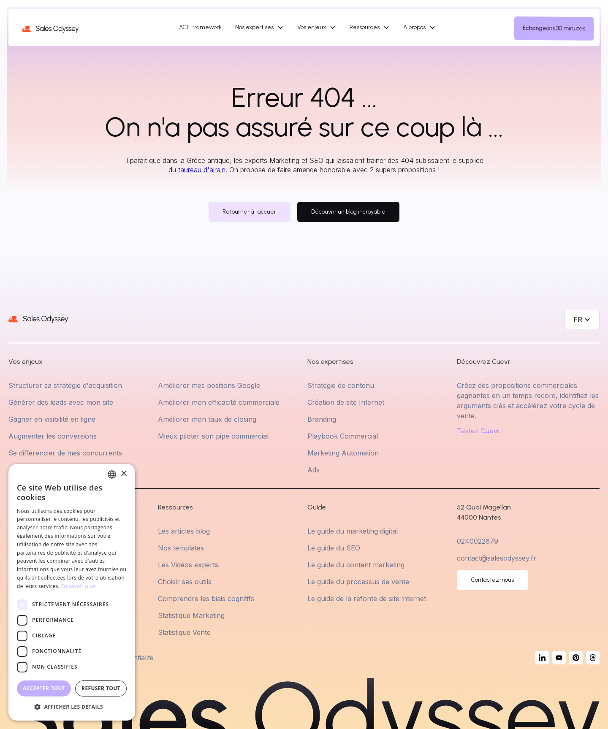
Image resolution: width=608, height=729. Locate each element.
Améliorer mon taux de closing (207, 419)
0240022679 (477, 541)
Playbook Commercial (342, 436)
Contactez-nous (492, 579)
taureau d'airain (201, 169)
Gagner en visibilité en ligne (51, 419)
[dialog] (71, 592)
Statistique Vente (184, 632)
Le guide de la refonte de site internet (366, 598)
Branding (321, 419)
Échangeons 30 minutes (554, 28)
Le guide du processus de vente (358, 581)
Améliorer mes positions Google (209, 385)
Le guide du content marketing (355, 565)
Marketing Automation (343, 453)
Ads (313, 470)
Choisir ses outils (185, 581)
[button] (259, 27)
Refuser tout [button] (100, 688)
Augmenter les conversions (52, 436)
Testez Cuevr (478, 431)
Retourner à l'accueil (250, 211)
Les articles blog (184, 531)
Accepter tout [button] (44, 688)
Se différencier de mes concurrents (65, 453)
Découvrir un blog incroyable (348, 211)
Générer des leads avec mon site (60, 402)
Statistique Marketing (191, 615)
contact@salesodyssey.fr (496, 558)
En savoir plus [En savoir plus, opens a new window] (78, 586)
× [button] (123, 474)
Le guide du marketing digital (352, 531)
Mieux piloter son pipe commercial (213, 436)
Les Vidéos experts (188, 565)
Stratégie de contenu (340, 385)
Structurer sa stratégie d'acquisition (65, 385)
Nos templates (181, 548)
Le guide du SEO (333, 548)
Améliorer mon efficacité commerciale (219, 402)
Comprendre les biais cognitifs (206, 598)
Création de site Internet (345, 402)
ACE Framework (200, 27)
